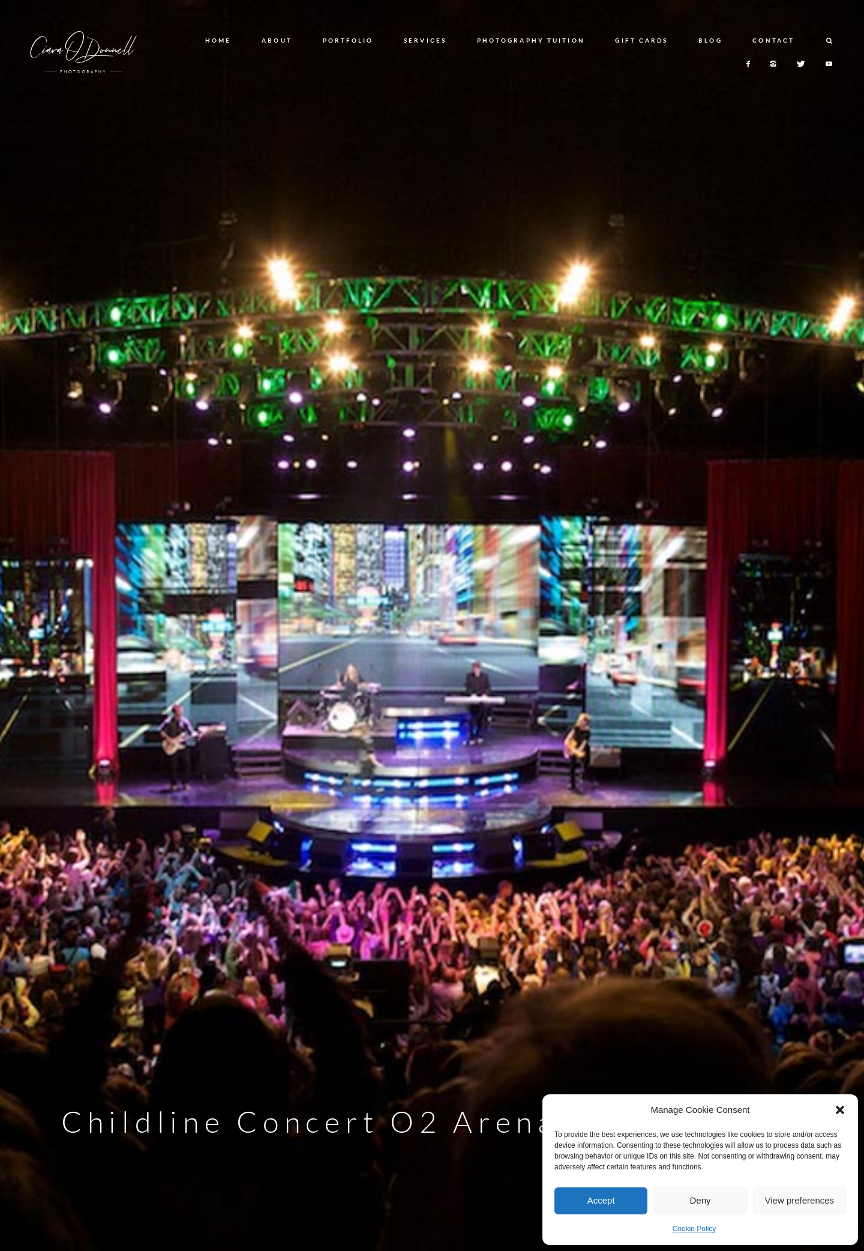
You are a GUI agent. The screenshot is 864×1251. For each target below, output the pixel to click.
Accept (601, 1200)
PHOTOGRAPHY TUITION (531, 40)
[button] (840, 1110)
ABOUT (277, 40)
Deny (699, 1200)
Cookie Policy (694, 1229)
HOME (218, 40)
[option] (432, 625)
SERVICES (425, 40)
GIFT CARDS (641, 40)
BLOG (710, 40)
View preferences (800, 1200)
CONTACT (773, 40)
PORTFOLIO (348, 40)
